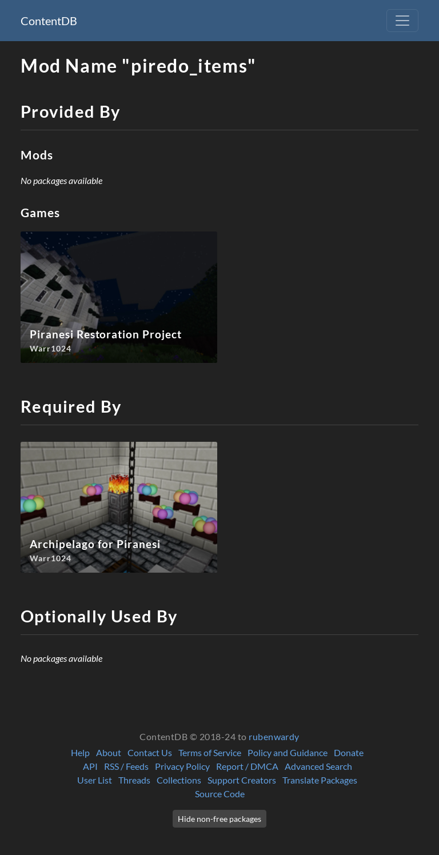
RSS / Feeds (126, 766)
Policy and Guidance (288, 752)
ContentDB (49, 20)
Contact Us (149, 752)
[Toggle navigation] (402, 20)
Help (80, 752)
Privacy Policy (182, 766)
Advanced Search (318, 766)
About (108, 752)
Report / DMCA (247, 766)
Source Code (220, 793)
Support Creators (241, 779)
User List (94, 779)
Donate (349, 752)
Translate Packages (319, 779)
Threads (134, 779)
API (90, 766)
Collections (179, 779)
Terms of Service (209, 752)
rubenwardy (274, 736)
